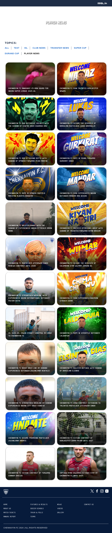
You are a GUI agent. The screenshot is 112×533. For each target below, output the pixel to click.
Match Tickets (10, 513)
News (59, 504)
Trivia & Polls (36, 513)
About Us (7, 509)
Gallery (60, 513)
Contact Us (89, 504)
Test (16, 48)
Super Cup (80, 48)
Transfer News (59, 48)
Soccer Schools (37, 509)
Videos (60, 509)
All (7, 48)
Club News (39, 48)
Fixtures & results (39, 504)
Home (6, 504)
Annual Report (10, 517)
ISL (26, 48)
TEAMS (33, 517)
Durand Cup (12, 53)
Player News (31, 53)
